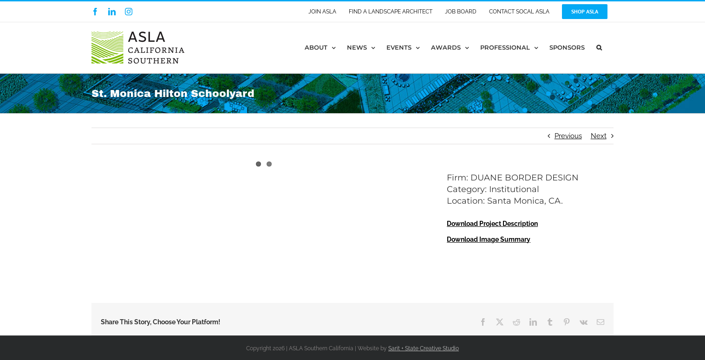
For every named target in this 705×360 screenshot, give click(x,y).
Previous (568, 136)
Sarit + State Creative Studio (423, 348)
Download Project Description (492, 223)
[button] (599, 47)
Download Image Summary (488, 239)
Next (599, 136)
